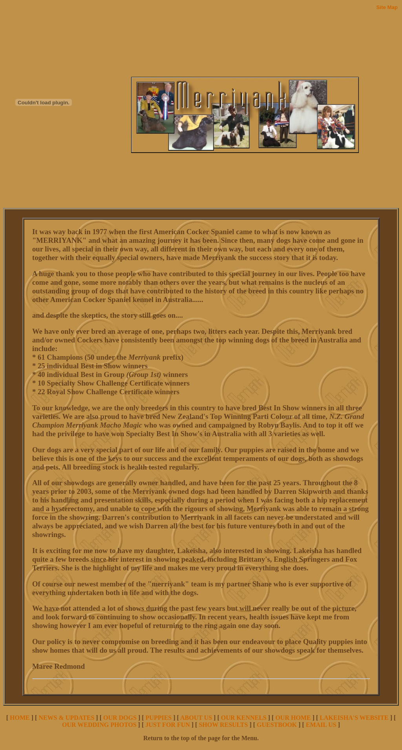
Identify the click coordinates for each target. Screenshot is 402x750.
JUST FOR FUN (167, 724)
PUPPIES (159, 717)
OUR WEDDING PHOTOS (99, 724)
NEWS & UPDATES (66, 717)
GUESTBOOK (277, 724)
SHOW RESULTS (223, 724)
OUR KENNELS (244, 717)
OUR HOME (293, 717)
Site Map (387, 7)
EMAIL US (321, 724)
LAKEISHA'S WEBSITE (354, 717)
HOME (20, 717)
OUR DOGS (120, 717)
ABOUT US (196, 717)
